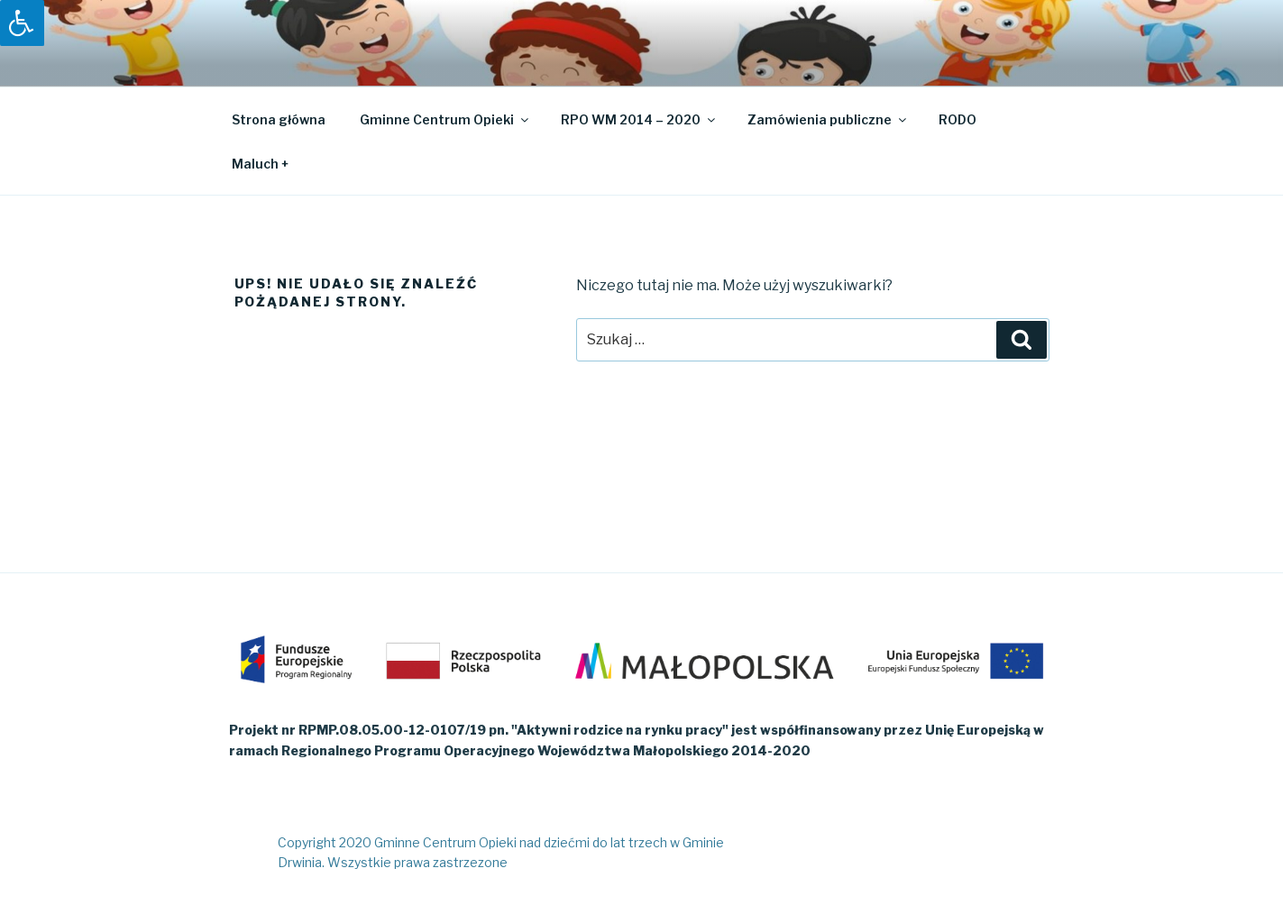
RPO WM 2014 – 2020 (639, 119)
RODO (957, 119)
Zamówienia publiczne (828, 119)
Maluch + (260, 163)
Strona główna (278, 119)
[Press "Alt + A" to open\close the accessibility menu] (22, 23)
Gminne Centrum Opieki (445, 119)
